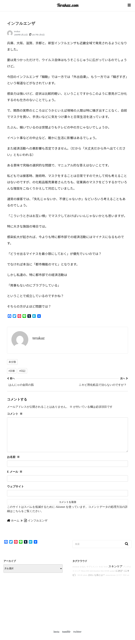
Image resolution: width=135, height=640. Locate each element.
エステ (119, 582)
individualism (95, 578)
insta (56, 631)
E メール (14, 478)
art (128, 582)
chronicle (75, 574)
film (102, 578)
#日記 (22, 371)
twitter (77, 631)
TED (124, 582)
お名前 (13, 463)
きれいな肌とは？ (96, 582)
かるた (83, 574)
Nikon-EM (85, 578)
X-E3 (106, 574)
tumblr (66, 631)
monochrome (110, 582)
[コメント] (67, 438)
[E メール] (67, 485)
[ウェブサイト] (67, 500)
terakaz (17, 31)
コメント (14, 413)
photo (85, 582)
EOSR (106, 578)
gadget (112, 578)
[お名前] (67, 471)
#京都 (12, 371)
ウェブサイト (15, 493)
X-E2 (101, 574)
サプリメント (92, 574)
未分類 (12, 362)
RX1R (80, 582)
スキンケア (115, 573)
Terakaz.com (67, 5)
